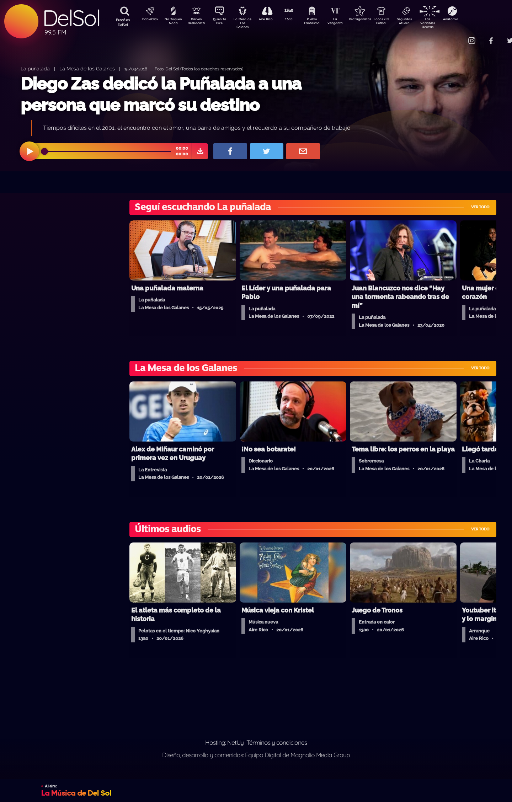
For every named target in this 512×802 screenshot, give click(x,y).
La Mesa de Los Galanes (247, 22)
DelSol (71, 18)
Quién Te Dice (222, 22)
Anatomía (471, 19)
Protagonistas (371, 19)
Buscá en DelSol (123, 22)
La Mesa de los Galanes (87, 68)
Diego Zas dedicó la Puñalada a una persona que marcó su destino (161, 94)
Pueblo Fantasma (322, 22)
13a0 (296, 19)
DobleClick (147, 19)
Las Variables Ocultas (446, 22)
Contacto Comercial (457, 36)
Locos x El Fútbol (396, 22)
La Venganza (347, 22)
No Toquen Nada (172, 22)
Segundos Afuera (421, 22)
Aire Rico (272, 19)
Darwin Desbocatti (197, 22)
